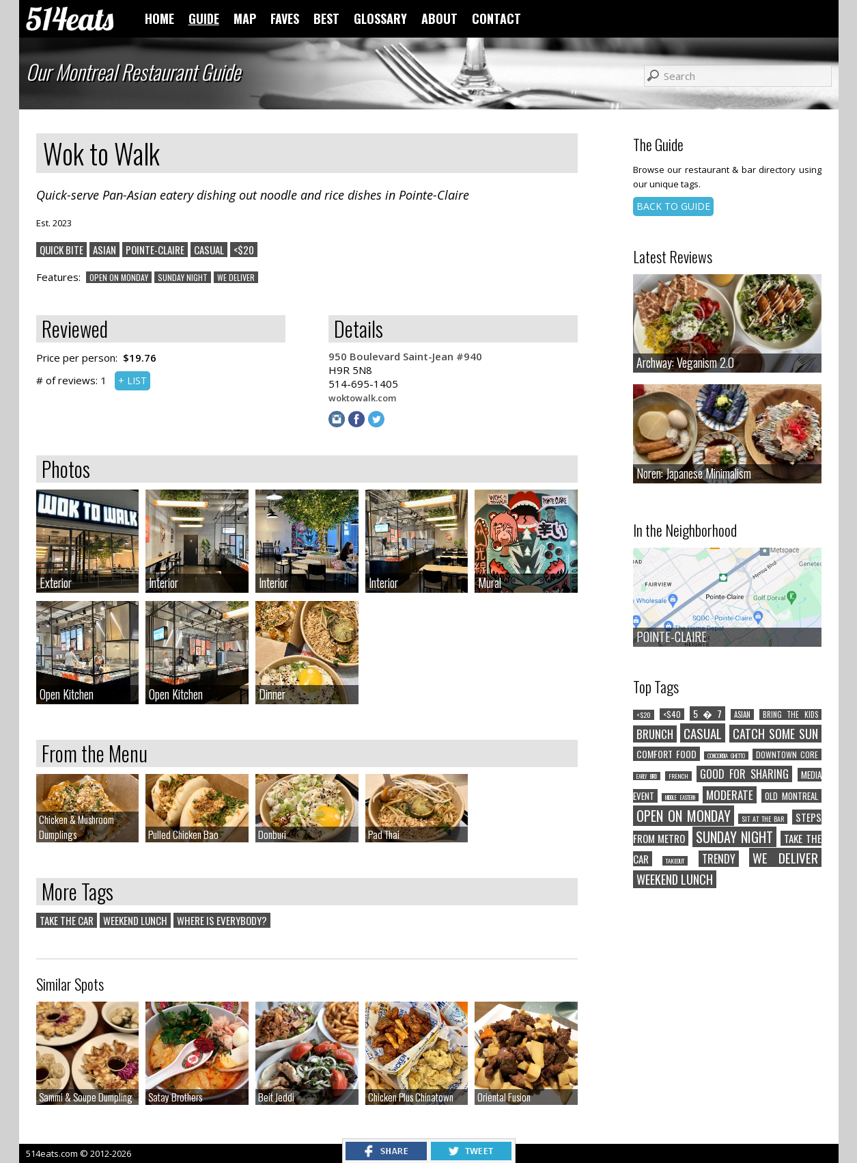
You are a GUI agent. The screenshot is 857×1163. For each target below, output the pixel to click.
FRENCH (678, 776)
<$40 (672, 714)
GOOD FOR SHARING (744, 774)
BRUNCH (654, 734)
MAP (245, 18)
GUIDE (203, 18)
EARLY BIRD (646, 776)
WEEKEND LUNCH (135, 920)
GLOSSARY (380, 18)
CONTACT (496, 18)
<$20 (244, 249)
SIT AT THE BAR (763, 819)
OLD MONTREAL (791, 796)
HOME (159, 18)
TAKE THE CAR (67, 920)
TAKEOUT (675, 861)
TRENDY (718, 859)
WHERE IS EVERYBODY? (222, 920)
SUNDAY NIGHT (183, 277)
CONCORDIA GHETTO (726, 755)
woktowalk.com (362, 398)
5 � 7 (707, 713)
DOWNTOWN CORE (787, 754)
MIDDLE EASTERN (680, 797)
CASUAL (209, 249)
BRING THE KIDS (790, 714)
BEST (326, 18)
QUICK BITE (61, 249)
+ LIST (132, 380)
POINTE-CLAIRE (155, 249)
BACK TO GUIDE (673, 206)
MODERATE (729, 794)
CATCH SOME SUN (775, 734)
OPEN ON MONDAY (118, 277)
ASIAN (104, 249)
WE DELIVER (236, 277)
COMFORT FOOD (666, 754)
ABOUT (439, 18)
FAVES (284, 18)
